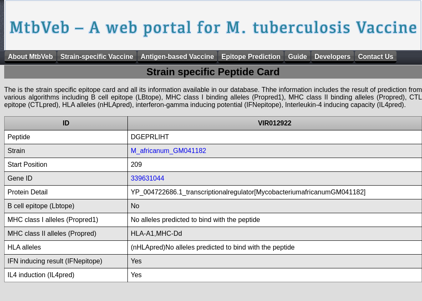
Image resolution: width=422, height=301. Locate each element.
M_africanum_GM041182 (168, 150)
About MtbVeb (30, 56)
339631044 (147, 178)
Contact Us (375, 56)
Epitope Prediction (250, 56)
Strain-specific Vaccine (97, 56)
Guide (297, 56)
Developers (333, 56)
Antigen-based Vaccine (177, 56)
